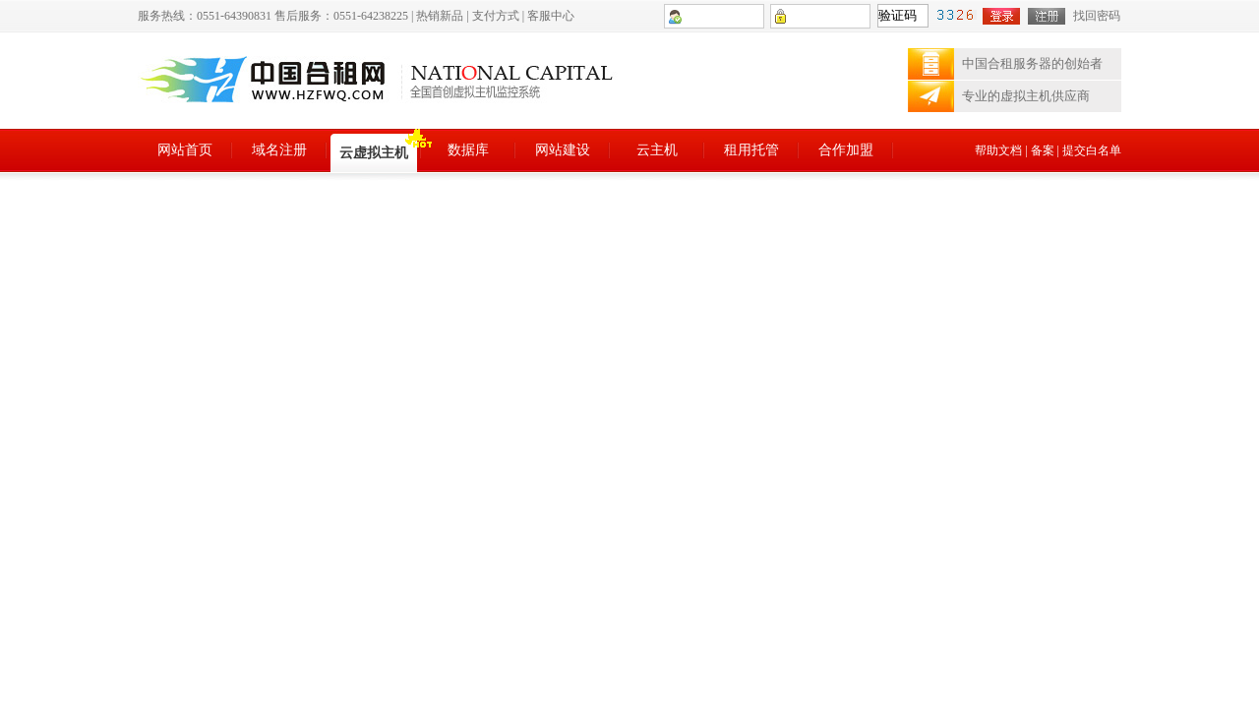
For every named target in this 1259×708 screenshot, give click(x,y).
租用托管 (751, 150)
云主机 (657, 150)
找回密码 (1096, 16)
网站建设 (562, 150)
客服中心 (550, 16)
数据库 (468, 150)
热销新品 (439, 16)
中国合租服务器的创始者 (1032, 63)
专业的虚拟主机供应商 (1026, 95)
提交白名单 (1091, 150)
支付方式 (495, 16)
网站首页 (184, 150)
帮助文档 (998, 150)
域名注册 (279, 150)
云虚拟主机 (373, 153)
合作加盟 (845, 150)
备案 (1042, 150)
